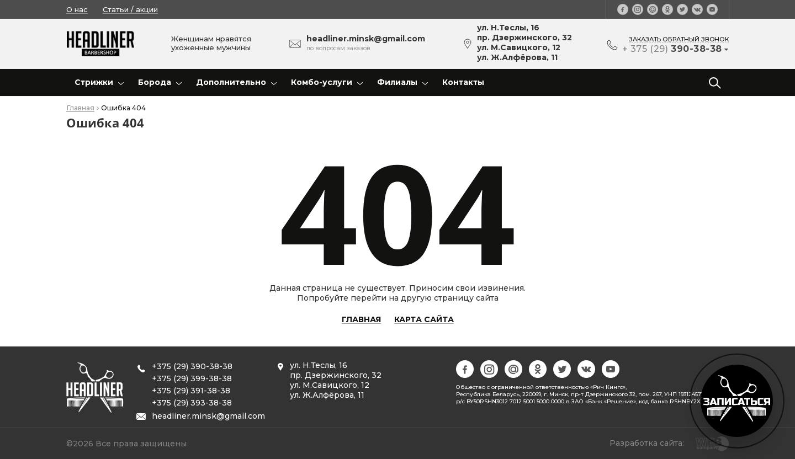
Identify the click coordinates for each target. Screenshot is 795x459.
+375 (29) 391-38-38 (191, 391)
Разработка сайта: (647, 443)
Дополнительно (231, 82)
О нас (77, 9)
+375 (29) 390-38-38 (192, 366)
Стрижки (94, 82)
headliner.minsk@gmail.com (208, 416)
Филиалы (397, 82)
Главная (80, 108)
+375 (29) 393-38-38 (192, 403)
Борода (154, 82)
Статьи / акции (130, 9)
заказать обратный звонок (679, 39)
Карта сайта (424, 320)
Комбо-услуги (321, 82)
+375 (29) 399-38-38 (192, 378)
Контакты (463, 82)
